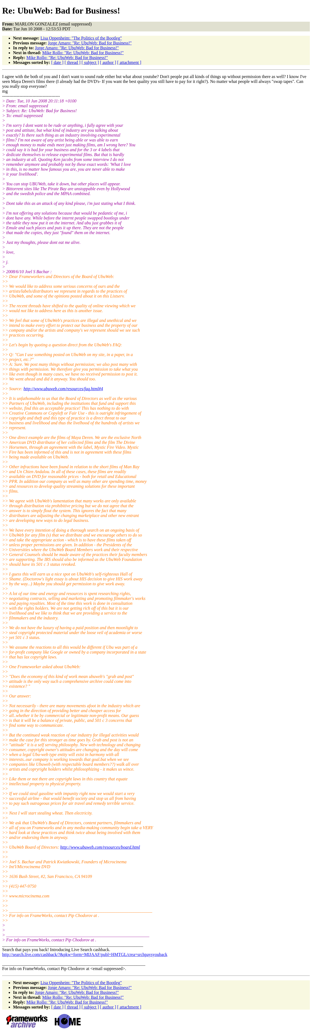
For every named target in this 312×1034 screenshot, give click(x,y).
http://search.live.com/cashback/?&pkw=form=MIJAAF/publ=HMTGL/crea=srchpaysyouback (84, 954)
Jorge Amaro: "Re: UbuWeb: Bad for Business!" (90, 43)
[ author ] (108, 62)
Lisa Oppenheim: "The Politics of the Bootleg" (81, 38)
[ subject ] (90, 62)
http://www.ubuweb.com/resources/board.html (100, 847)
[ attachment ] (129, 62)
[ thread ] (73, 62)
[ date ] (57, 62)
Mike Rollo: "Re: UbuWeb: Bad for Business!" (83, 52)
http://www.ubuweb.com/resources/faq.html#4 (63, 388)
